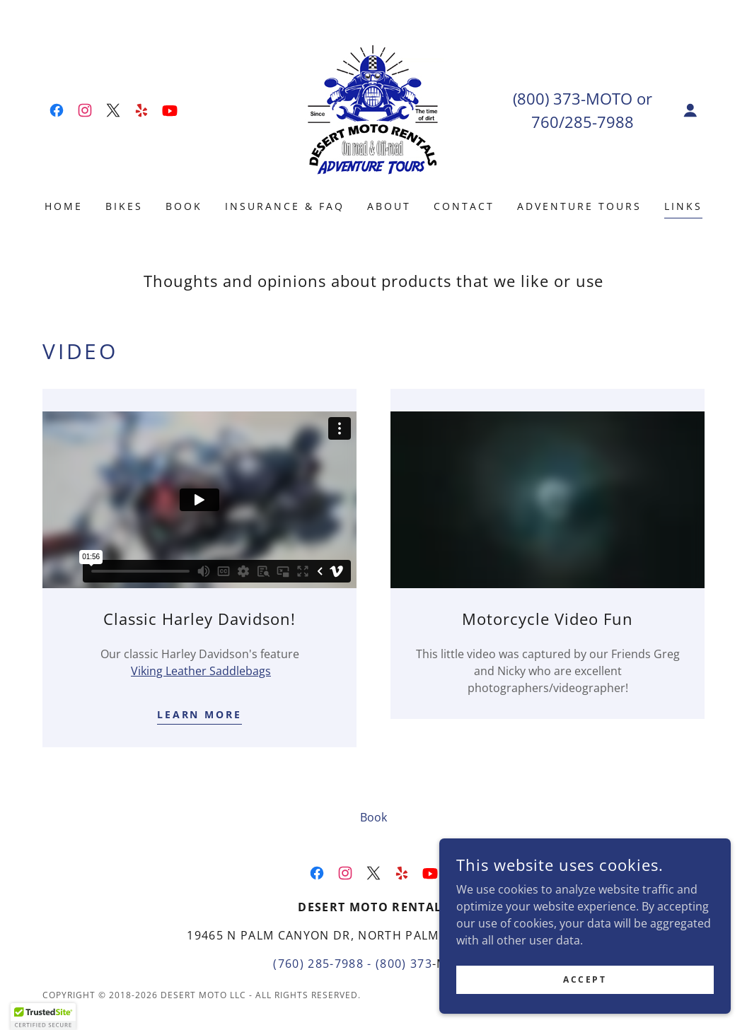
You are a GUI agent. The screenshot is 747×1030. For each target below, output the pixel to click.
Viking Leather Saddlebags (201, 671)
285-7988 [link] (599, 121)
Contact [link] (464, 206)
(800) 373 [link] (547, 98)
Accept (588, 979)
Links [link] (683, 206)
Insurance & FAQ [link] (284, 206)
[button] (690, 110)
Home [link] (64, 206)
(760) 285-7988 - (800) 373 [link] (352, 963)
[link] (56, 110)
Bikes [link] (124, 206)
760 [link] (545, 121)
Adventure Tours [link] (579, 206)
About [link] (389, 206)
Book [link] (184, 206)
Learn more (200, 714)
